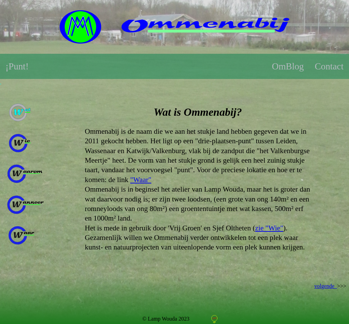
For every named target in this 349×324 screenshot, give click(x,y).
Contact (329, 66)
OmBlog (288, 66)
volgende (325, 286)
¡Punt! (17, 66)
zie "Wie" (269, 228)
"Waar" (140, 180)
